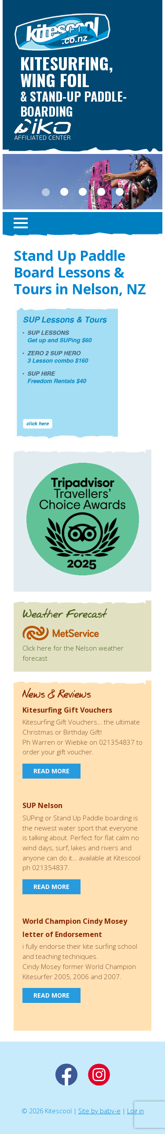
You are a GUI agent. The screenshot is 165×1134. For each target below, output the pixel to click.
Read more (51, 771)
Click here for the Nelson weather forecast (73, 648)
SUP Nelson (42, 805)
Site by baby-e (99, 1111)
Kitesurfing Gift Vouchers (67, 710)
